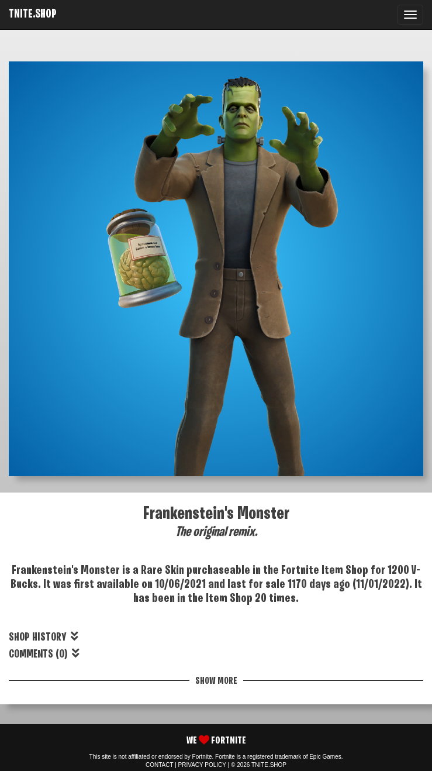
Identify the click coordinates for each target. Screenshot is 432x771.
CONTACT (159, 765)
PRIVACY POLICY (202, 765)
